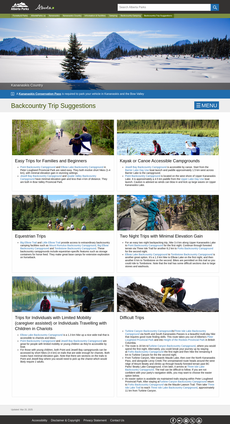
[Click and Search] (215, 7)
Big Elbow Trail (28, 242)
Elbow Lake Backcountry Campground (82, 167)
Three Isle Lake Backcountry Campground (174, 387)
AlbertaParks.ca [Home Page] (38, 16)
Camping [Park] (113, 16)
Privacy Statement (95, 420)
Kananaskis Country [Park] (72, 16)
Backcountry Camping (131, 16)
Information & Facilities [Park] (95, 16)
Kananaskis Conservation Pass (40, 93)
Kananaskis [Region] (54, 16)
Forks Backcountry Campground (195, 248)
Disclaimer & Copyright (65, 420)
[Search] (164, 7)
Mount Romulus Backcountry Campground (72, 245)
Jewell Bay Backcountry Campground (41, 176)
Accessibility (39, 420)
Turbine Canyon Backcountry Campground (148, 331)
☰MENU (206, 105)
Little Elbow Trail (51, 242)
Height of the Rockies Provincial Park (184, 339)
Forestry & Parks (20, 16)
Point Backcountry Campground (38, 167)
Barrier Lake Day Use (137, 170)
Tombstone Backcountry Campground (75, 248)
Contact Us (117, 420)
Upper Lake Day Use (192, 179)
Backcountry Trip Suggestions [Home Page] (158, 16)
